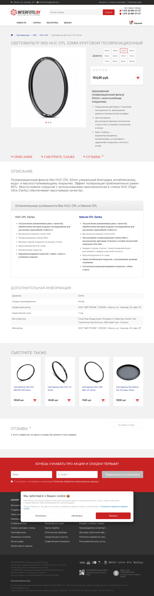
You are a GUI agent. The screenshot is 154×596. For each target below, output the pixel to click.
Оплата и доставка (118, 2)
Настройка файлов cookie (20, 581)
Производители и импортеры (94, 528)
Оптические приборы (56, 532)
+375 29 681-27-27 (130, 10)
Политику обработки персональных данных (75, 481)
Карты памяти (52, 528)
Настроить (77, 515)
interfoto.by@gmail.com (48, 2)
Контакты (103, 2)
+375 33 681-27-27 (130, 13)
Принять (113, 515)
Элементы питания (21, 537)
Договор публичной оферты (93, 532)
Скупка (37, 23)
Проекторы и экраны (21, 546)
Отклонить (40, 515)
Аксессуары (17, 541)
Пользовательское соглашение (94, 541)
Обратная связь (135, 2)
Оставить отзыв (126, 425)
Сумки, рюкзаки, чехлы (23, 528)
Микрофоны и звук (54, 523)
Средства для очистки (56, 537)
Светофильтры (18, 532)
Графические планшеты (57, 541)
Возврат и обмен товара (91, 523)
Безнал (68, 23)
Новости (21, 23)
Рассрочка (52, 23)
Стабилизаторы (19, 523)
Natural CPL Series (90, 217)
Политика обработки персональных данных (94, 537)
